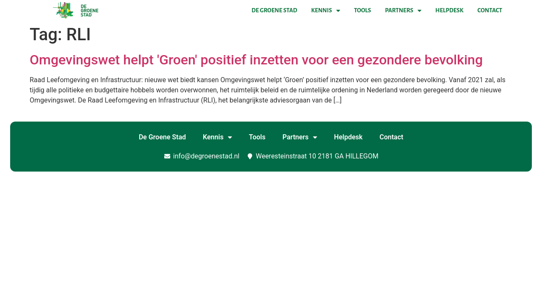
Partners (403, 11)
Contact (490, 10)
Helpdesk (449, 10)
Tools (362, 10)
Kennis (325, 11)
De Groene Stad (274, 10)
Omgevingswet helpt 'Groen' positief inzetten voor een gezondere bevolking (256, 60)
